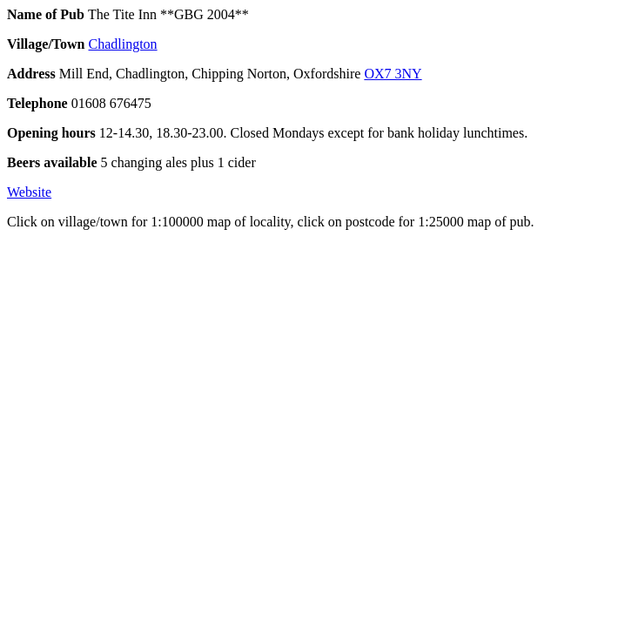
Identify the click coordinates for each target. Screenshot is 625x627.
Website (29, 192)
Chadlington (123, 44)
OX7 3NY (392, 73)
